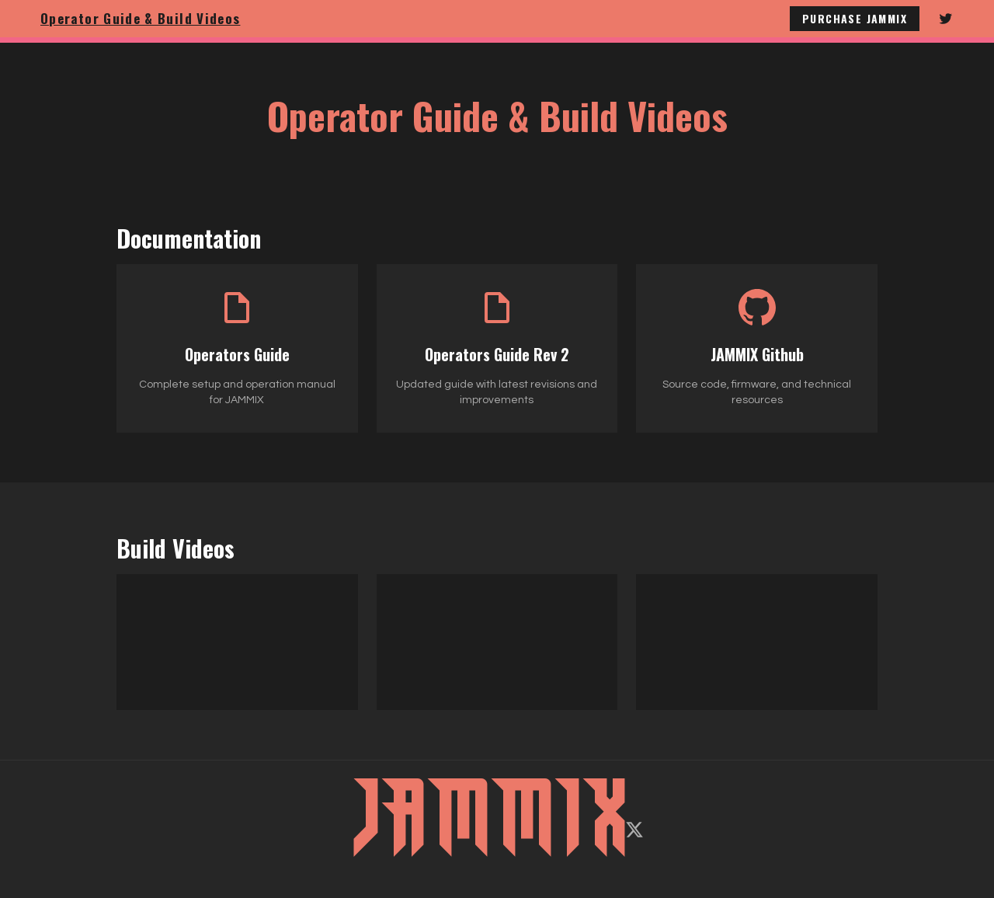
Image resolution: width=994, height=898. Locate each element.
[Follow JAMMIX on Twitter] (946, 18)
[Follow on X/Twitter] (634, 829)
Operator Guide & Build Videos (140, 18)
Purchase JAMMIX (854, 18)
